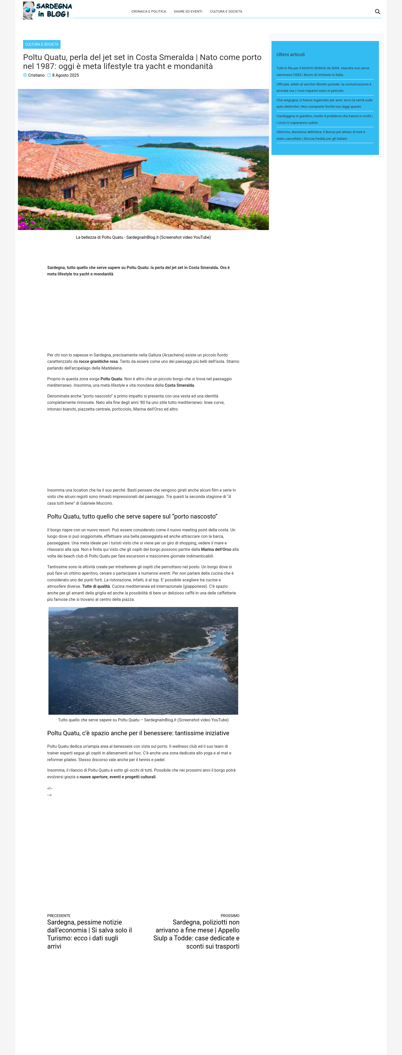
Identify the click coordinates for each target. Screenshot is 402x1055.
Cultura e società (226, 11)
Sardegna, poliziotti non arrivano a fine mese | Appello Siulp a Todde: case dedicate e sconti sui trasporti (196, 931)
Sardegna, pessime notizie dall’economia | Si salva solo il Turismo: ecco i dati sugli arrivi (90, 931)
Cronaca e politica (148, 11)
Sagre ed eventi (188, 11)
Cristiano (36, 75)
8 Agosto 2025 (65, 75)
